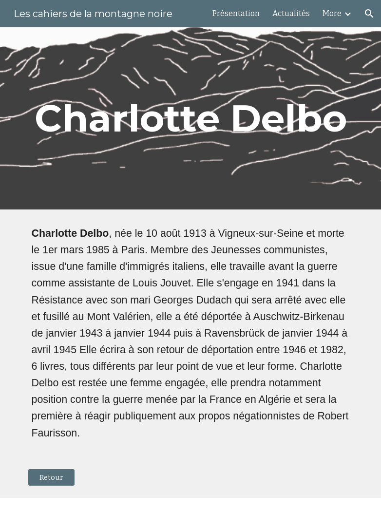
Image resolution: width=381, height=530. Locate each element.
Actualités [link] (291, 13)
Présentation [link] (236, 13)
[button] (369, 13)
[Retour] (51, 477)
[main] (191, 118)
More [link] (332, 13)
